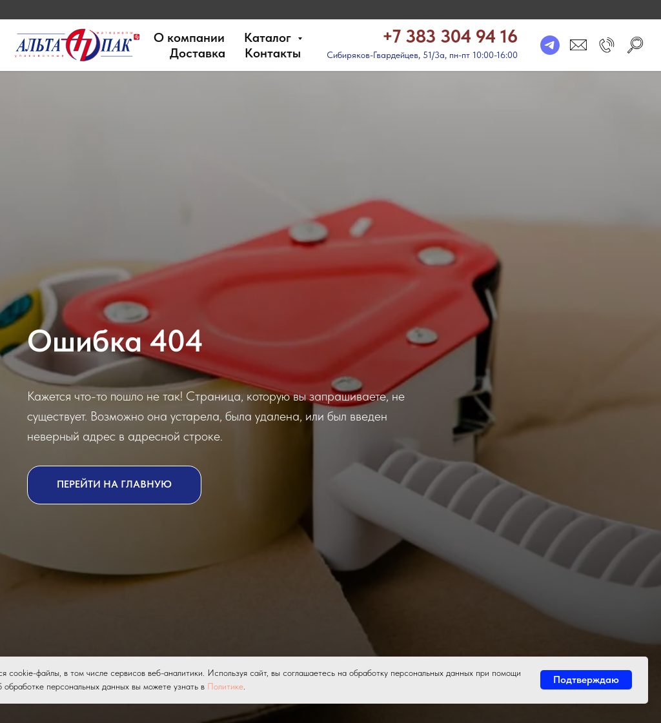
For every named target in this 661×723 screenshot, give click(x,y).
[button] (606, 45)
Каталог (269, 37)
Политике (225, 686)
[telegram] (550, 45)
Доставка (197, 53)
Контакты (273, 53)
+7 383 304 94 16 (450, 36)
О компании (189, 37)
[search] (635, 45)
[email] (578, 45)
